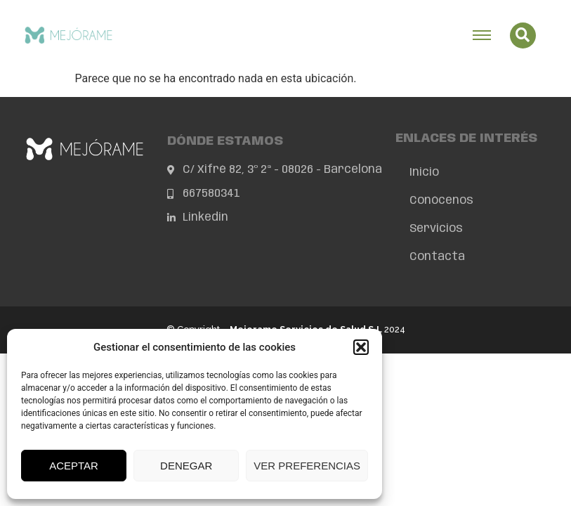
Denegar (186, 466)
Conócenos (441, 201)
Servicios (436, 229)
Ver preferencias (307, 466)
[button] (361, 347)
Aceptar (73, 466)
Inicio (424, 173)
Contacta (437, 257)
